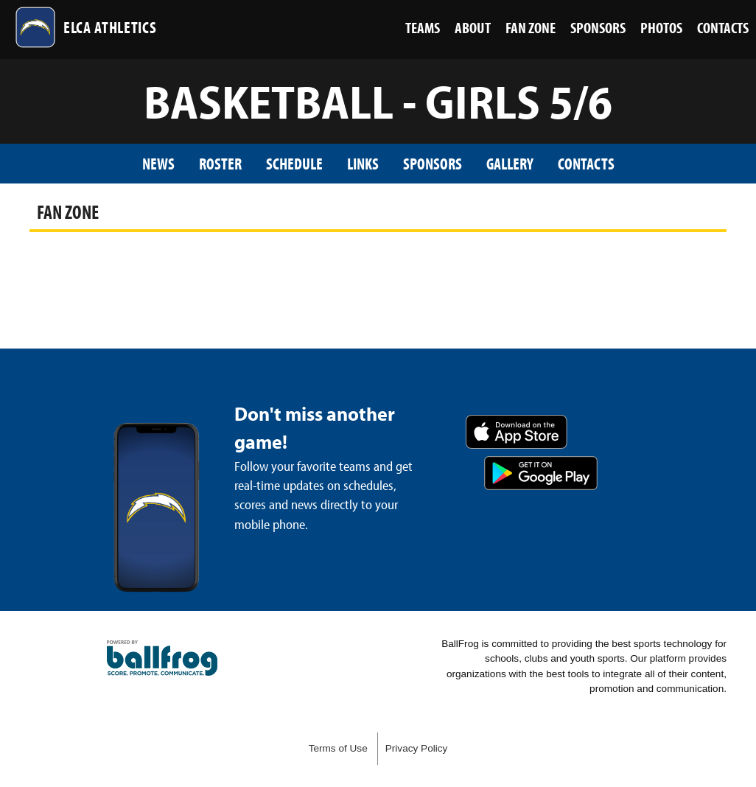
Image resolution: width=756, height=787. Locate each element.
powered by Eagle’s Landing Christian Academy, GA (162, 658)
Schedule (294, 163)
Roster (220, 163)
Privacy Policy (416, 748)
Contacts (586, 163)
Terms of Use (338, 748)
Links (363, 163)
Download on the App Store (516, 432)
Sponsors (432, 163)
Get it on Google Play (541, 473)
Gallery (509, 163)
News (158, 163)
